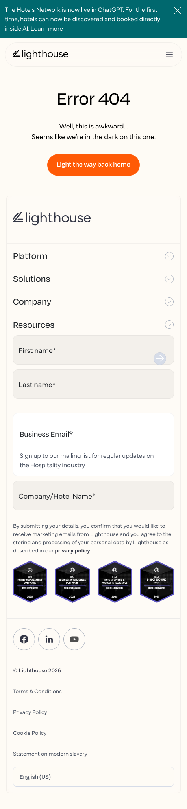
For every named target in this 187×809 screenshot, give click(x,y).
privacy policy (72, 550)
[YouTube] (74, 639)
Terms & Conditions (37, 691)
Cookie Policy (29, 732)
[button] (93, 255)
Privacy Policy (30, 711)
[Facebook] (24, 639)
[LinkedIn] (49, 639)
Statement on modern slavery (50, 753)
